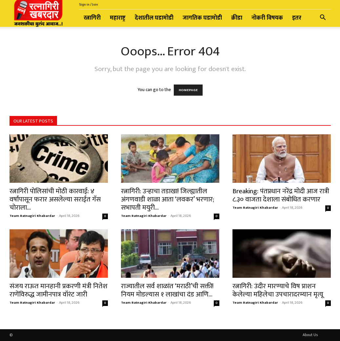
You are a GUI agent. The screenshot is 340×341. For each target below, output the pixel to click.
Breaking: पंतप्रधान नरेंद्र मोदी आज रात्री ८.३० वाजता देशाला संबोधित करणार (280, 195)
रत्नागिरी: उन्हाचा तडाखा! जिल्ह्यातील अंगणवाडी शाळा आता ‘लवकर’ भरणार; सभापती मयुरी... (167, 199)
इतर (296, 18)
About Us (310, 335)
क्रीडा (236, 18)
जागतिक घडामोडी (202, 18)
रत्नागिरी (92, 18)
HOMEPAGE (188, 90)
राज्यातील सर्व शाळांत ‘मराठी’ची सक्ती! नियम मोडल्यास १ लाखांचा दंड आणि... (167, 290)
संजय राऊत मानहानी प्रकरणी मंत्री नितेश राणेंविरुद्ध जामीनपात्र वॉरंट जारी (59, 290)
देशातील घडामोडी (154, 18)
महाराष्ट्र (118, 18)
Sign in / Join (88, 5)
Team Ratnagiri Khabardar (32, 216)
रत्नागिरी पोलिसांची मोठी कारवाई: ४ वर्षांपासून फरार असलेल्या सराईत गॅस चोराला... (55, 199)
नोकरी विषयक (267, 18)
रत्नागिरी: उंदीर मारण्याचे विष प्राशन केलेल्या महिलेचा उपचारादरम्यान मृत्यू (277, 290)
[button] (323, 18)
